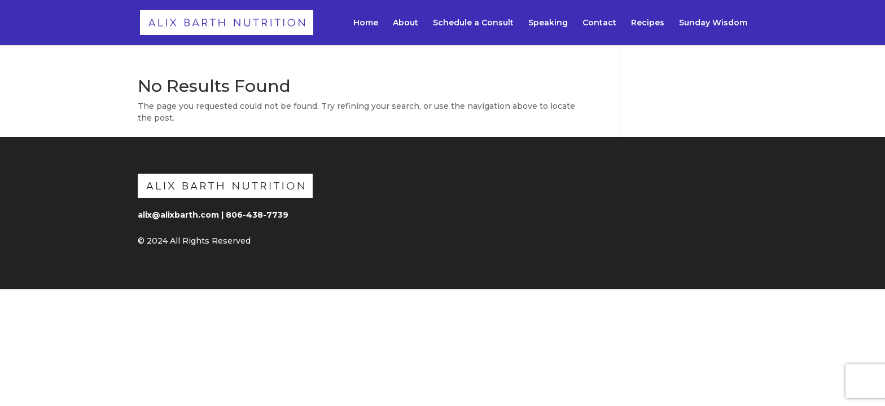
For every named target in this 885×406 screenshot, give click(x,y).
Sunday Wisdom (713, 23)
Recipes (647, 23)
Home (365, 23)
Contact (599, 23)
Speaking (548, 23)
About (405, 23)
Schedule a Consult (473, 23)
